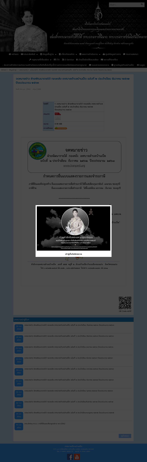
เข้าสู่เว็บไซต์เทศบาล (73, 254)
